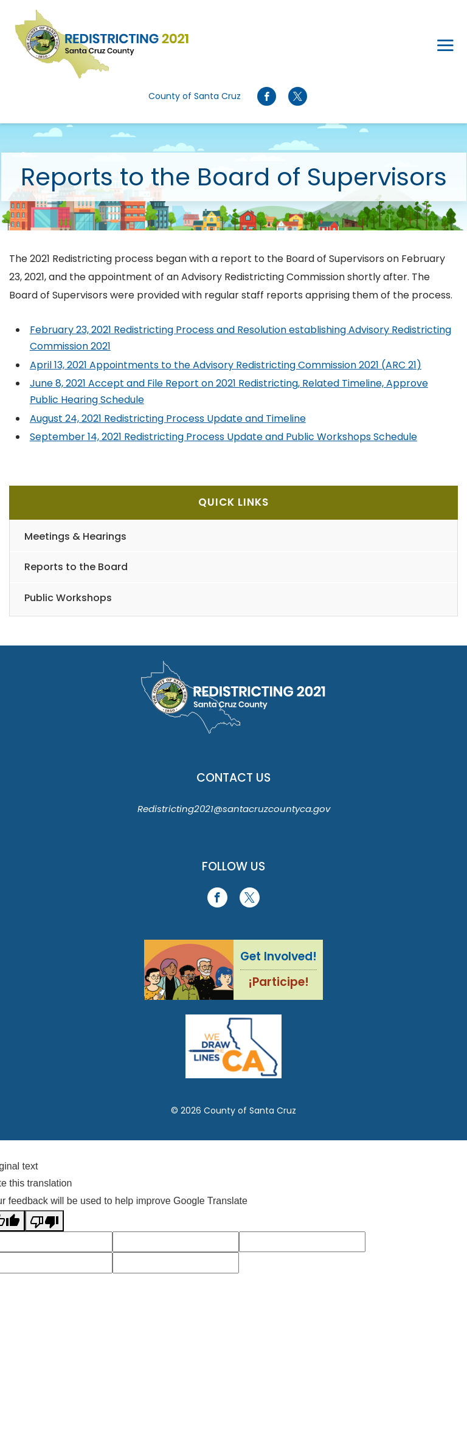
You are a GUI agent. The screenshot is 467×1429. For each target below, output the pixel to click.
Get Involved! (278, 956)
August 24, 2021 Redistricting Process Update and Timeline (168, 418)
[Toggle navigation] (445, 44)
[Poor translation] (44, 1220)
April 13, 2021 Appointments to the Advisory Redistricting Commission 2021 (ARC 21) (225, 365)
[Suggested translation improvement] (175, 1242)
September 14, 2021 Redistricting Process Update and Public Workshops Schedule (223, 437)
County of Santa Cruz (194, 96)
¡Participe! (278, 982)
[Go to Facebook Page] (266, 96)
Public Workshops (68, 598)
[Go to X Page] (297, 96)
